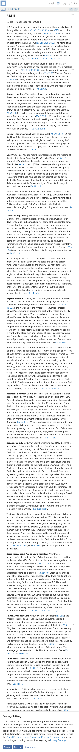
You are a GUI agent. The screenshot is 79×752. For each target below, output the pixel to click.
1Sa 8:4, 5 (41, 88)
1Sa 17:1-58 (49, 437)
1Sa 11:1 (62, 158)
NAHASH (23, 164)
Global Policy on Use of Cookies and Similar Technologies (34, 737)
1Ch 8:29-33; (35, 30)
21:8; (50, 58)
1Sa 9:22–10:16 (38, 128)
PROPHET (37, 545)
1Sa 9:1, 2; (41, 42)
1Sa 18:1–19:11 (40, 508)
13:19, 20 (35, 70)
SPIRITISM (24, 653)
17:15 (56, 388)
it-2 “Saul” (13, 9)
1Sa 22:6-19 (43, 572)
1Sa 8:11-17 (22, 422)
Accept (7, 747)
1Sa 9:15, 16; (49, 33)
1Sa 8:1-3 (11, 79)
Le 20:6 (63, 625)
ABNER (47, 55)
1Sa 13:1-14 (14, 253)
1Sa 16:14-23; (46, 388)
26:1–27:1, (52, 610)
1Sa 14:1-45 (33, 293)
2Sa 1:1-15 (18, 683)
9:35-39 (45, 30)
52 (10, 307)
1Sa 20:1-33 (43, 563)
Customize (30, 747)
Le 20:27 (51, 644)
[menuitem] (4, 3)
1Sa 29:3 (60, 615)
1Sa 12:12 (48, 73)
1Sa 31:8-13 (36, 698)
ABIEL (56, 30)
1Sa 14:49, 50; (33, 58)
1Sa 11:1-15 (35, 186)
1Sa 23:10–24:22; (39, 610)
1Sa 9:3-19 (12, 113)
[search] (76, 3)
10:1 (57, 33)
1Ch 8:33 (57, 58)
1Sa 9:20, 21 (41, 116)
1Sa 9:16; (26, 70)
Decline (17, 747)
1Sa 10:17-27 (35, 149)
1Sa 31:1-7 (33, 668)
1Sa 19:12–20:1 (20, 545)
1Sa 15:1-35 (60, 342)
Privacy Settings (58, 740)
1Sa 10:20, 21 (57, 133)
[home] (4, 3)
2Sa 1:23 (50, 42)
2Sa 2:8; (44, 58)
